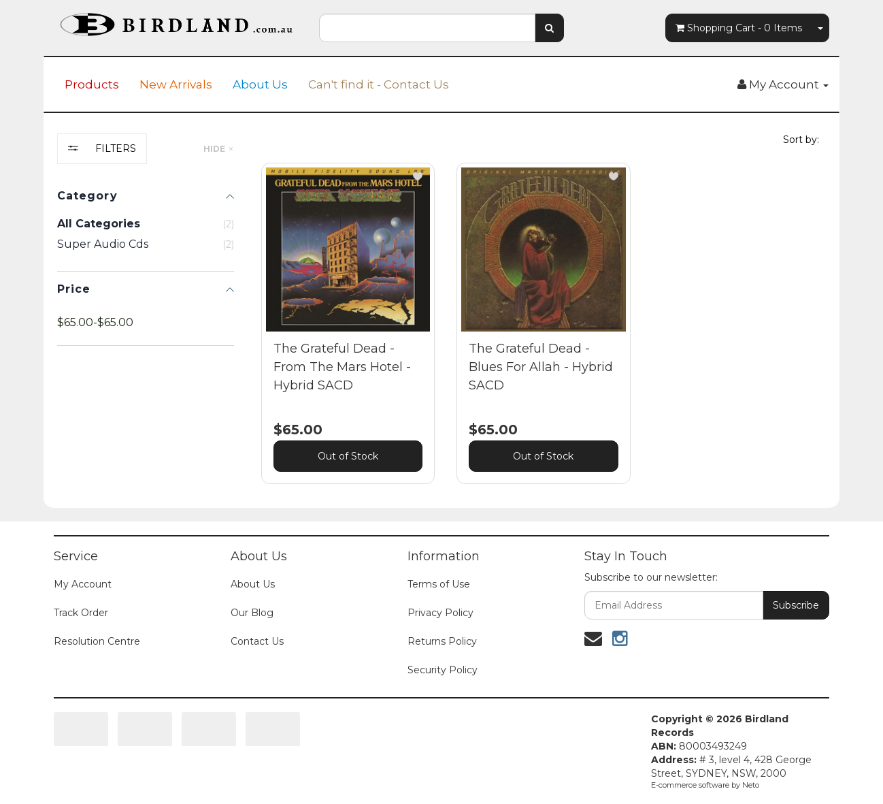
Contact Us (257, 641)
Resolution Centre (97, 641)
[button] (418, 176)
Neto (750, 785)
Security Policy (442, 670)
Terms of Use (438, 584)
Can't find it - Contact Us (378, 84)
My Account (83, 584)
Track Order (81, 613)
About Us (260, 84)
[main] (543, 333)
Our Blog (252, 613)
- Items (739, 28)
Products (92, 84)
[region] (145, 318)
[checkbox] (145, 244)
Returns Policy (442, 641)
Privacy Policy (440, 613)
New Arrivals (175, 84)
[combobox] (427, 28)
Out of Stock (348, 456)
